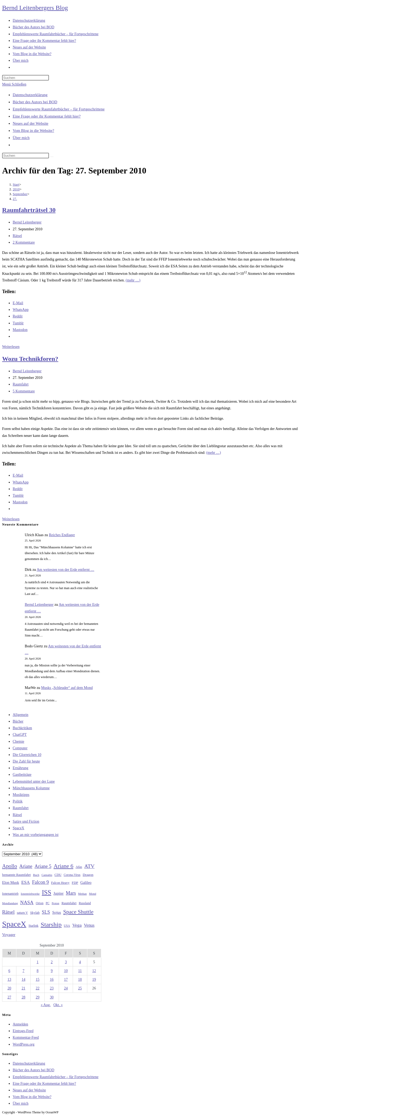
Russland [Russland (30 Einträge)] (85, 903)
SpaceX (18, 828)
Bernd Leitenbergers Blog (35, 7)
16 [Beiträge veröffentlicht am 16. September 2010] (51, 979)
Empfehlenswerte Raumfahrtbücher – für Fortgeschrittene (58, 109)
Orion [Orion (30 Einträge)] (39, 903)
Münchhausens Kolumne (31, 788)
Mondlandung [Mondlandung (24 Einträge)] (10, 903)
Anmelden (20, 1024)
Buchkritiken (22, 728)
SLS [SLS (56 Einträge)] (46, 912)
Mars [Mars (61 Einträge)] (71, 893)
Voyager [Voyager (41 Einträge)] (8, 935)
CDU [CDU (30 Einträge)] (57, 875)
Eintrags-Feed (23, 1031)
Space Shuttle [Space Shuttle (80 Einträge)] (78, 912)
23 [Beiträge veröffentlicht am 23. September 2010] (51, 988)
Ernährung (20, 768)
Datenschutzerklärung (30, 95)
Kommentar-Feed (26, 1037)
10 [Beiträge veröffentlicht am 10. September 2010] (66, 971)
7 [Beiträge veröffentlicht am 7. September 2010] (23, 971)
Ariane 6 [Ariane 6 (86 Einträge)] (64, 866)
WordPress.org (23, 1044)
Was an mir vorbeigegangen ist (35, 835)
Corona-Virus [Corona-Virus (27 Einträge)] (72, 875)
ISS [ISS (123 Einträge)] (46, 892)
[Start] (16, 184)
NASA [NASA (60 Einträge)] (26, 902)
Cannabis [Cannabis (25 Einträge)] (47, 874)
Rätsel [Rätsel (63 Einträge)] (8, 912)
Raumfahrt (21, 384)
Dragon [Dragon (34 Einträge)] (88, 875)
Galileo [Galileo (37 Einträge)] (86, 882)
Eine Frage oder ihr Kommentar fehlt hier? (47, 116)
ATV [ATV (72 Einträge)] (89, 866)
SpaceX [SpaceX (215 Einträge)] (14, 924)
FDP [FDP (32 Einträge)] (75, 883)
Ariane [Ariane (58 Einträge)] (25, 866)
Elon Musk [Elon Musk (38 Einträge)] (10, 882)
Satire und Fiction (26, 821)
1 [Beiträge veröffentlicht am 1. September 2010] (38, 962)
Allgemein (20, 715)
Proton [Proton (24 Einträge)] (55, 903)
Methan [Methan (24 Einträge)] (82, 893)
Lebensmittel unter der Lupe (34, 781)
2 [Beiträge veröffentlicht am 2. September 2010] (52, 962)
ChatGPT (20, 735)
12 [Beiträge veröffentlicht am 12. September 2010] (94, 971)
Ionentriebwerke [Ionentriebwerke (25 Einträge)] (30, 893)
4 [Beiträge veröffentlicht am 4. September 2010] (80, 962)
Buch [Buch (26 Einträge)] (36, 874)
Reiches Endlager (62, 535)
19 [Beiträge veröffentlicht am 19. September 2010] (94, 979)
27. (15, 199)
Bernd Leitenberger (27, 222)
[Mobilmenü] (14, 84)
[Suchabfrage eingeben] (25, 77)
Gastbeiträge (22, 775)
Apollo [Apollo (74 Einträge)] (9, 866)
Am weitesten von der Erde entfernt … (65, 570)
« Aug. (46, 1005)
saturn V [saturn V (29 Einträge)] (22, 913)
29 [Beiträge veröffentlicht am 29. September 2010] (37, 997)
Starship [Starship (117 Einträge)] (51, 924)
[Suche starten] (52, 156)
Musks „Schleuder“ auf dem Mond (67, 688)
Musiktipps (21, 795)
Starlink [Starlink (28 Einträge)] (34, 925)
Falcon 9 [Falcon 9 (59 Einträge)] (40, 882)
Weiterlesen (11, 347)
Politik (17, 801)
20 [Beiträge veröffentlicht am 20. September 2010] (9, 988)
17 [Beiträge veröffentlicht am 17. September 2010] (66, 979)
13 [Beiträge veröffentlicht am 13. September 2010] (9, 979)
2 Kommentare (24, 242)
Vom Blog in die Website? (33, 130)
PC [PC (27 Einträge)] (47, 903)
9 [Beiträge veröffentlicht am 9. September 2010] (52, 971)
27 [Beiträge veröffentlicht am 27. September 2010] (9, 997)
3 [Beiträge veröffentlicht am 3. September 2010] (66, 962)
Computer (20, 748)
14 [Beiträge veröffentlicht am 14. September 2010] (23, 979)
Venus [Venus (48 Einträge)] (89, 925)
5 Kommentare (24, 391)
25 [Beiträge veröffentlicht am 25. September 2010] (80, 988)
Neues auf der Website (30, 123)
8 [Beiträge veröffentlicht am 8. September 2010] (38, 971)
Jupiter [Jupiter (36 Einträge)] (58, 893)
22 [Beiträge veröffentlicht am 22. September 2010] (37, 988)
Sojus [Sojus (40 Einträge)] (56, 912)
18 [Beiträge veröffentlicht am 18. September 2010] (80, 979)
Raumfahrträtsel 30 (29, 210)
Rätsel (17, 236)
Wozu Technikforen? (30, 358)
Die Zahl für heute (26, 761)
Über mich (21, 138)
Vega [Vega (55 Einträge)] (76, 925)
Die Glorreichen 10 (27, 755)
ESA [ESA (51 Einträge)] (25, 882)
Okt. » (58, 1005)
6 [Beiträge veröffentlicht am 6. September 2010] (9, 971)
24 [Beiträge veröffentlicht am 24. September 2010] (66, 988)
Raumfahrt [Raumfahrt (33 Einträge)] (68, 903)
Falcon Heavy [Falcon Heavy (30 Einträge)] (60, 883)
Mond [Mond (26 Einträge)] (92, 893)
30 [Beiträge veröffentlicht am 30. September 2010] (51, 997)
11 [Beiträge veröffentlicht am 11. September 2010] (80, 971)
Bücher (18, 721)
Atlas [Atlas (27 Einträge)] (79, 867)
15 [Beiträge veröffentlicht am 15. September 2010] (37, 979)
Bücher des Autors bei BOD (35, 102)
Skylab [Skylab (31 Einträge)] (35, 913)
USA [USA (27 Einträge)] (67, 925)
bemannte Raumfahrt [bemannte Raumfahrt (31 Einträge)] (16, 875)
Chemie (18, 741)
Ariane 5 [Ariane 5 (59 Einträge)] (43, 866)
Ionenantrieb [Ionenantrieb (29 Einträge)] (10, 893)
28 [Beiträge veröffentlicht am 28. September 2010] (23, 997)
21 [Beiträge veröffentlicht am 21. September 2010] (23, 988)
